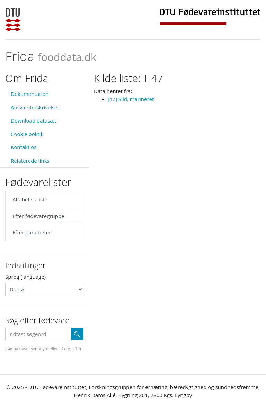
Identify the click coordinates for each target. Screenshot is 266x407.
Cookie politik (27, 133)
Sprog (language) (25, 276)
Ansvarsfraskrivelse (34, 107)
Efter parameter (31, 232)
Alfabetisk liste (29, 199)
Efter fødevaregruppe (38, 215)
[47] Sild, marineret (131, 99)
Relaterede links (30, 160)
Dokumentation (30, 93)
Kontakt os (23, 147)
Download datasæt (33, 120)
